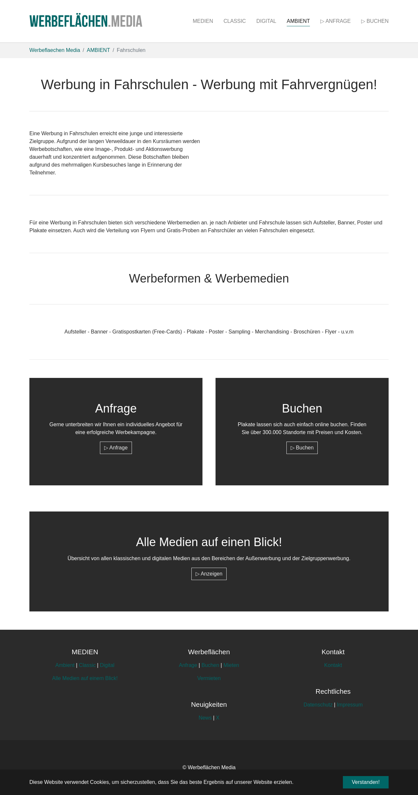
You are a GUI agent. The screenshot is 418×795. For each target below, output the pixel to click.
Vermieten (209, 678)
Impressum (349, 704)
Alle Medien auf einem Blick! (85, 678)
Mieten (231, 665)
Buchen (210, 665)
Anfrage (188, 665)
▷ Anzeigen (209, 573)
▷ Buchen (302, 447)
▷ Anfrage (116, 447)
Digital (107, 665)
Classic (87, 665)
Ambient (65, 665)
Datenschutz (317, 704)
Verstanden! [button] (365, 782)
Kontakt (333, 665)
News (206, 718)
